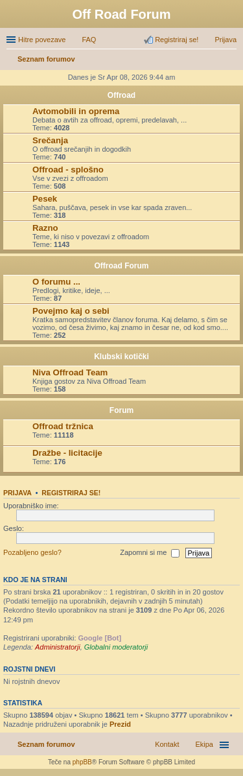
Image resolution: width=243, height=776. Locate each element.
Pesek (44, 199)
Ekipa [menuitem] (204, 744)
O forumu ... (56, 282)
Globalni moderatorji (116, 647)
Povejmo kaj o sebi (71, 311)
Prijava (17, 493)
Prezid (120, 724)
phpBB (82, 762)
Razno (45, 228)
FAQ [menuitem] (89, 39)
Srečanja (50, 140)
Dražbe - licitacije (67, 453)
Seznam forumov (46, 744)
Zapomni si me (149, 553)
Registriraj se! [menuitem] (176, 39)
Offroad (121, 95)
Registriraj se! (70, 493)
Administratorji (57, 647)
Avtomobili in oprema (75, 111)
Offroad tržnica (62, 426)
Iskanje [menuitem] (232, 60)
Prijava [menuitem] (225, 39)
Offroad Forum (122, 265)
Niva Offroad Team (70, 372)
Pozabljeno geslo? (32, 552)
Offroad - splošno (68, 169)
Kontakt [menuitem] (167, 744)
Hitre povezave (41, 39)
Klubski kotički (121, 356)
